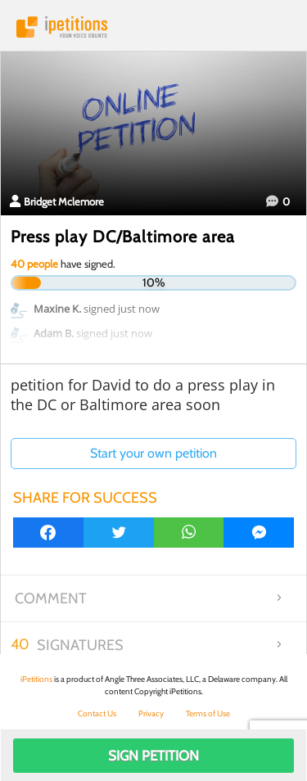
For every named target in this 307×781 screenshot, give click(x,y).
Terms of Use (208, 713)
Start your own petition (153, 453)
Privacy (151, 713)
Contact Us (97, 713)
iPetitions (153, 27)
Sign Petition (153, 755)
